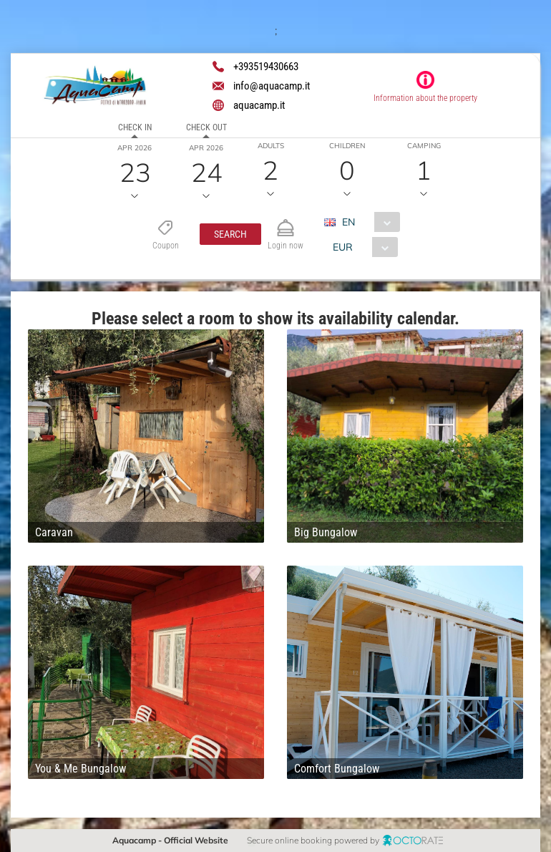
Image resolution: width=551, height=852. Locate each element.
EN (348, 222)
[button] (230, 234)
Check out (206, 127)
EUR (343, 247)
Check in (135, 127)
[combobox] (367, 222)
